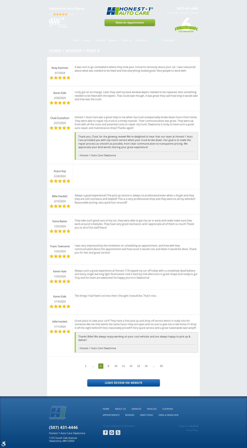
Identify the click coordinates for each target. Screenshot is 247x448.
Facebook (105, 432)
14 (146, 366)
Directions (169, 40)
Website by (188, 426)
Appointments (111, 414)
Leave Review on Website (123, 383)
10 (116, 366)
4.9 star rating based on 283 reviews (119, 426)
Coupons (100, 40)
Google (111, 432)
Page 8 (93, 50)
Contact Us (141, 40)
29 (161, 366)
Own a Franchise (169, 414)
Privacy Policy (192, 430)
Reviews (155, 40)
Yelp (118, 432)
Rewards (113, 40)
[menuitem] (76, 40)
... (93, 366)
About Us (127, 40)
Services (87, 40)
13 (138, 366)
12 (131, 366)
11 (123, 366)
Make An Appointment (130, 22)
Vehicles (152, 408)
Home (76, 40)
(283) (71, 14)
